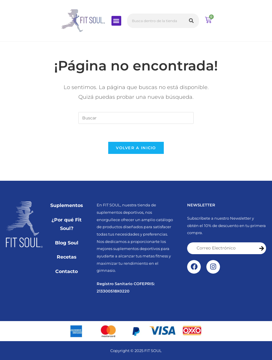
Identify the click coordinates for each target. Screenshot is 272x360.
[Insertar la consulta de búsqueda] (136, 118)
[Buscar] (191, 21)
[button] (116, 21)
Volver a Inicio (136, 147)
